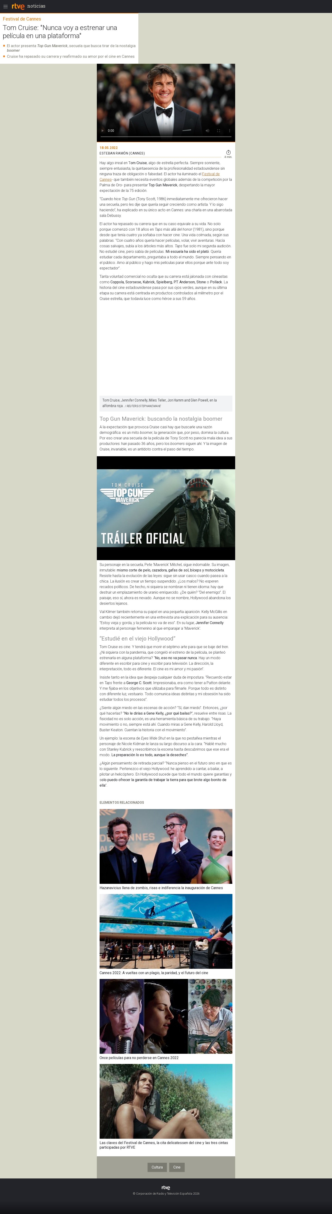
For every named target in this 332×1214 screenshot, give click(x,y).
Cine (177, 1167)
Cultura (157, 1167)
